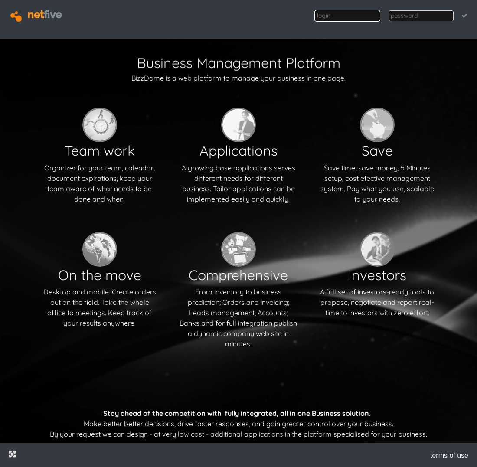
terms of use (449, 455)
